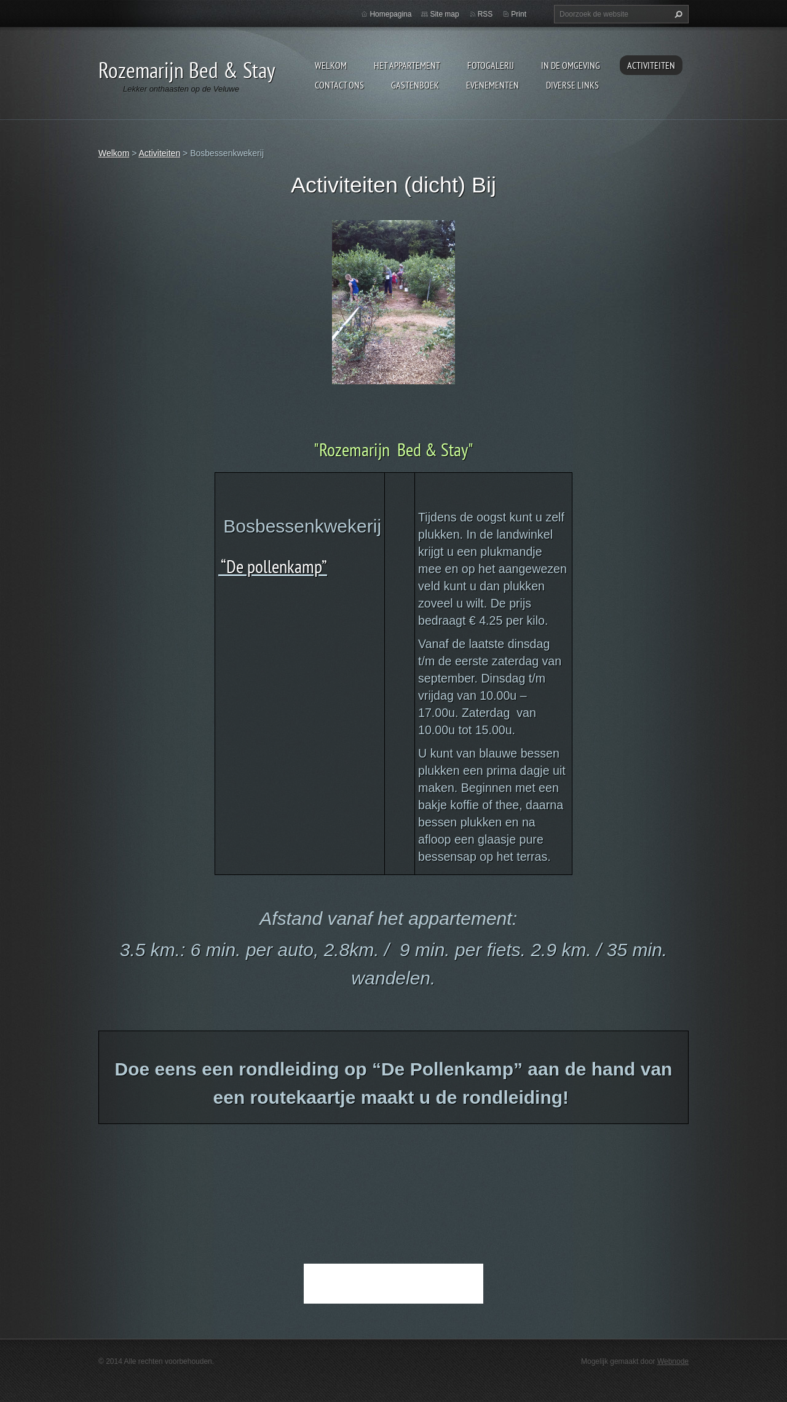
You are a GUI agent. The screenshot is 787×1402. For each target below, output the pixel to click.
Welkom (331, 65)
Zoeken (677, 14)
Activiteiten (651, 65)
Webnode (673, 1361)
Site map (444, 14)
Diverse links (572, 85)
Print (518, 14)
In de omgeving (570, 65)
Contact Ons (339, 85)
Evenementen (492, 85)
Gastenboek (415, 85)
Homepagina (390, 14)
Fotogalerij (490, 65)
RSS (485, 14)
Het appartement (407, 65)
